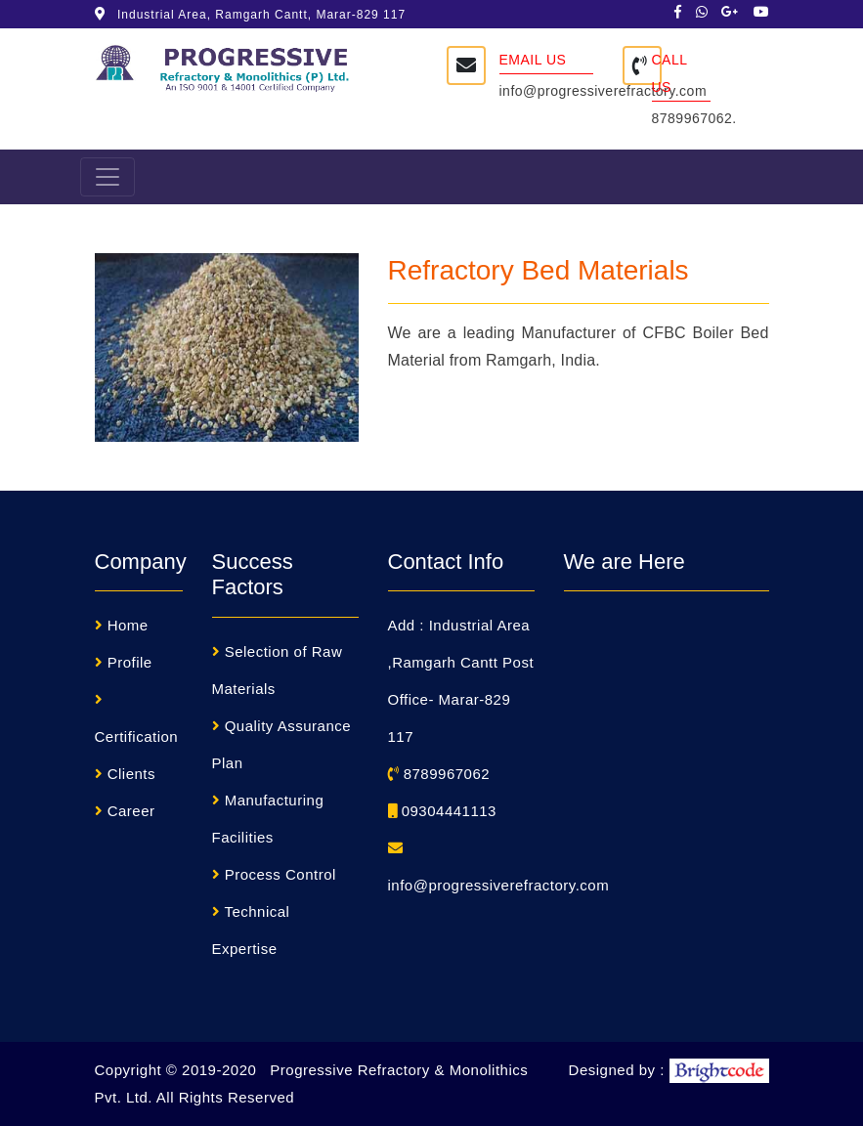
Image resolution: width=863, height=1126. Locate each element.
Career (131, 810)
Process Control (280, 874)
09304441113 (442, 810)
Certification (137, 736)
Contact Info (446, 561)
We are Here (624, 561)
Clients (131, 773)
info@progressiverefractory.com (603, 91)
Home (128, 625)
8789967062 (439, 773)
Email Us (533, 59)
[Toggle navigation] (107, 176)
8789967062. (694, 118)
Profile (130, 662)
